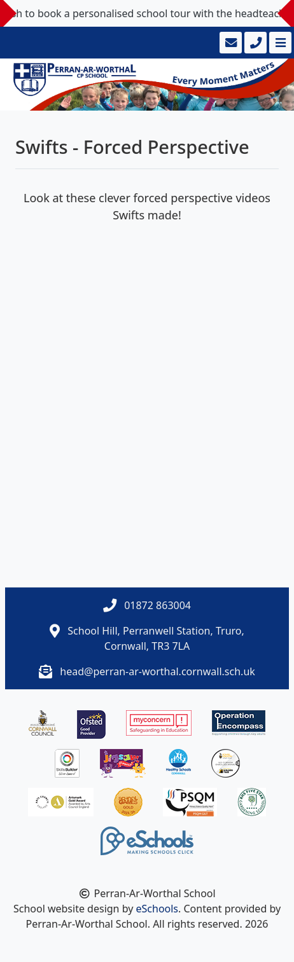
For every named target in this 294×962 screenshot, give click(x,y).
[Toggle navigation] (279, 42)
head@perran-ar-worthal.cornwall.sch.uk (157, 671)
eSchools (157, 909)
